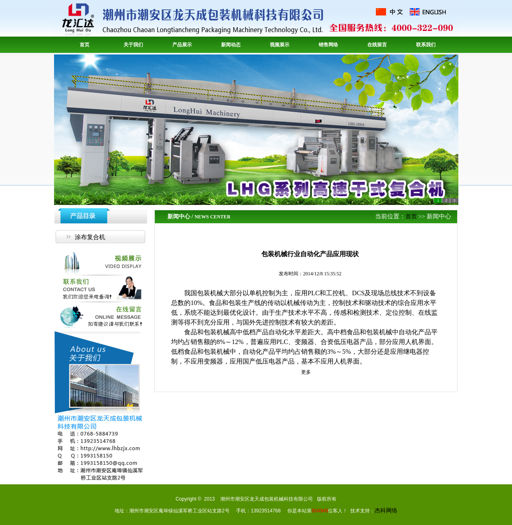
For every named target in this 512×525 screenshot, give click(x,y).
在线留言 (377, 45)
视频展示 (279, 45)
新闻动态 (231, 45)
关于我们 (133, 45)
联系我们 (426, 45)
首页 (84, 45)
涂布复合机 (90, 237)
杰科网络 (386, 510)
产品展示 (182, 45)
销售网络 (328, 45)
